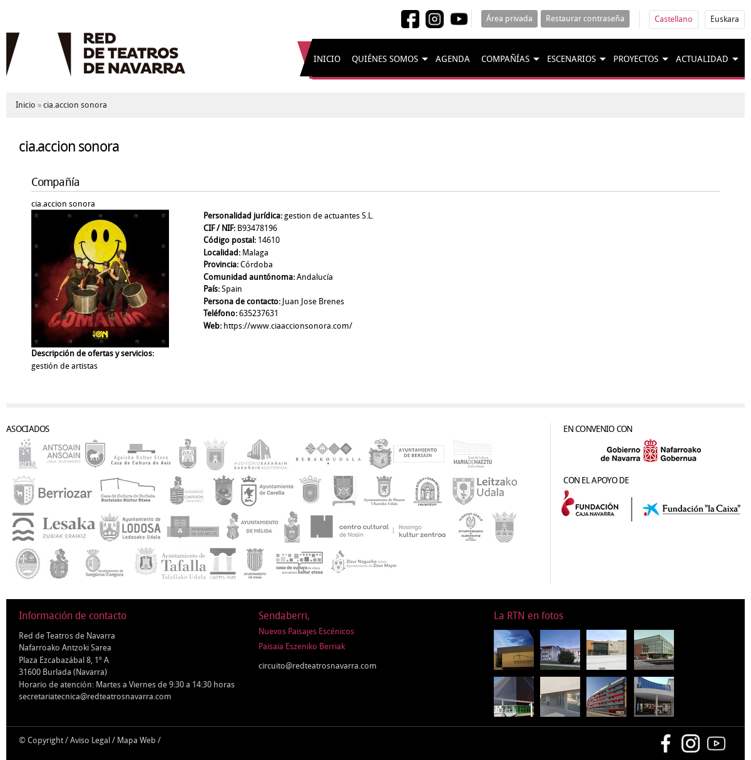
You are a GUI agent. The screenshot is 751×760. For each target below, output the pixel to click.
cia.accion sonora (75, 105)
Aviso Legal (90, 740)
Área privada (509, 18)
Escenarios (571, 59)
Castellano (674, 19)
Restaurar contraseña (585, 18)
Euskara (724, 19)
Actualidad (702, 59)
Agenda (453, 59)
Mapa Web (136, 740)
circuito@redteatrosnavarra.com (317, 665)
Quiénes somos (385, 59)
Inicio (327, 59)
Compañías (505, 59)
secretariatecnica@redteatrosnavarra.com (95, 696)
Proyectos (635, 59)
